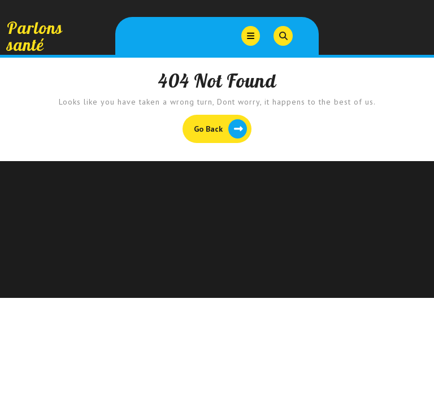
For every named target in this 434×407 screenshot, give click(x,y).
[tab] (250, 36)
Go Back (222, 130)
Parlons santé (35, 36)
